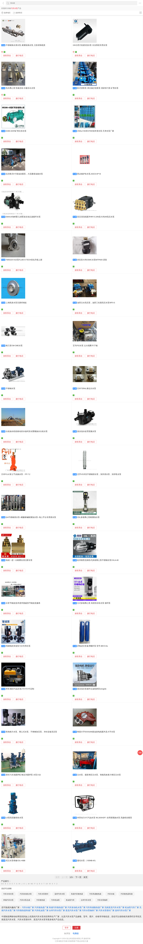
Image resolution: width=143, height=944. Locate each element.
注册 (76, 928)
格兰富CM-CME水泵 (14, 345)
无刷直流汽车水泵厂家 (114, 907)
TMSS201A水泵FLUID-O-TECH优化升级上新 (24, 260)
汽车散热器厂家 (41, 907)
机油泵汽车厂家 (132, 907)
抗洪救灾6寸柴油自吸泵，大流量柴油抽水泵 (24, 174)
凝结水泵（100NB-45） (87, 861)
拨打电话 (19, 55)
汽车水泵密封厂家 (106, 910)
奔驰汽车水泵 (8, 900)
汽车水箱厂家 (28, 907)
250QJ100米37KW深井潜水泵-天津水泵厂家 (95, 131)
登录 (66, 928)
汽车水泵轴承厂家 (90, 910)
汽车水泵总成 (25, 900)
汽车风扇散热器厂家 (95, 907)
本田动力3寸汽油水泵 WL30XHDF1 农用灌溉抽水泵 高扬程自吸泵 (104, 818)
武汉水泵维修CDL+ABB (15, 861)
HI (19, 884)
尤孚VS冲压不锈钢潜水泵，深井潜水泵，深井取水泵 (99, 474)
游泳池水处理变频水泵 (86, 431)
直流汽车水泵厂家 (73, 910)
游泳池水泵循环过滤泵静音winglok (91, 689)
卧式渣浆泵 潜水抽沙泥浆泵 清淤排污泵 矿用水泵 (97, 88)
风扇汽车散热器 (77, 894)
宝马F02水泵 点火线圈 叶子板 (85, 345)
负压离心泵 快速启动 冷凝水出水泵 (20, 88)
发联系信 (7, 55)
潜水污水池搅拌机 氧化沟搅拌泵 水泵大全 (23, 775)
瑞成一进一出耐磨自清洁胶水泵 (19, 560)
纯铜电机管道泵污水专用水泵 (18, 646)
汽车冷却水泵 (8, 894)
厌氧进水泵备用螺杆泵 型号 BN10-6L (92, 646)
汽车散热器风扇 (127, 894)
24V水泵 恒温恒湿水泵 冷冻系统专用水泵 (90, 45)
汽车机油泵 (55, 900)
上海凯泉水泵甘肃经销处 (16, 303)
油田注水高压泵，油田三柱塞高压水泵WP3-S (96, 303)
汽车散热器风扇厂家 (25, 910)
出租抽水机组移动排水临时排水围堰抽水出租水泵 (27, 431)
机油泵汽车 (70, 900)
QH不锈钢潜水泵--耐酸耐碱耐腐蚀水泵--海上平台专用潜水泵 (31, 517)
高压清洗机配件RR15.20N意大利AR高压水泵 (95, 217)
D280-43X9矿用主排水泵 (16, 131)
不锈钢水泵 (10, 388)
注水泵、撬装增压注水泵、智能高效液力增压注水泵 (99, 775)
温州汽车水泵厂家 (123, 910)
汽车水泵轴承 (102, 900)
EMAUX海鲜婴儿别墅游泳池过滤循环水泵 (23, 217)
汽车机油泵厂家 (41, 910)
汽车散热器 (40, 900)
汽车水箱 (111, 894)
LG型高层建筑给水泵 (14, 818)
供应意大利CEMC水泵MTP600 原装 (92, 260)
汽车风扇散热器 (95, 894)
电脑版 (76, 933)
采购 (140, 753)
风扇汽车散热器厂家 (58, 907)
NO (32, 884)
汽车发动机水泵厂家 (76, 907)
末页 (85, 877)
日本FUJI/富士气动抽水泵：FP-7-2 (15, 474)
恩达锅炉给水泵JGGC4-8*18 (89, 174)
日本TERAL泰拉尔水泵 (86, 388)
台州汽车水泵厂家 (57, 910)
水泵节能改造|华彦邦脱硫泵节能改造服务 (23, 603)
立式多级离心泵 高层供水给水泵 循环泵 (93, 603)
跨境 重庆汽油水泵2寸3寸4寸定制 (20, 689)
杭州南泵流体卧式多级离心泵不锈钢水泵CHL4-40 (98, 560)
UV (47, 884)
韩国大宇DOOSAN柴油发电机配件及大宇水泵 (96, 732)
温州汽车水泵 (60, 894)
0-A (2, 884)
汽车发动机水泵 (26, 894)
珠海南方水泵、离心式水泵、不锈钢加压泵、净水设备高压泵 (31, 732)
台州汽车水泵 (86, 900)
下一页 (78, 877)
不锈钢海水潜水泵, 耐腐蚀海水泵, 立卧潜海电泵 (25, 45)
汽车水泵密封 (43, 894)
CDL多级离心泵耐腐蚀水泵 (88, 517)
